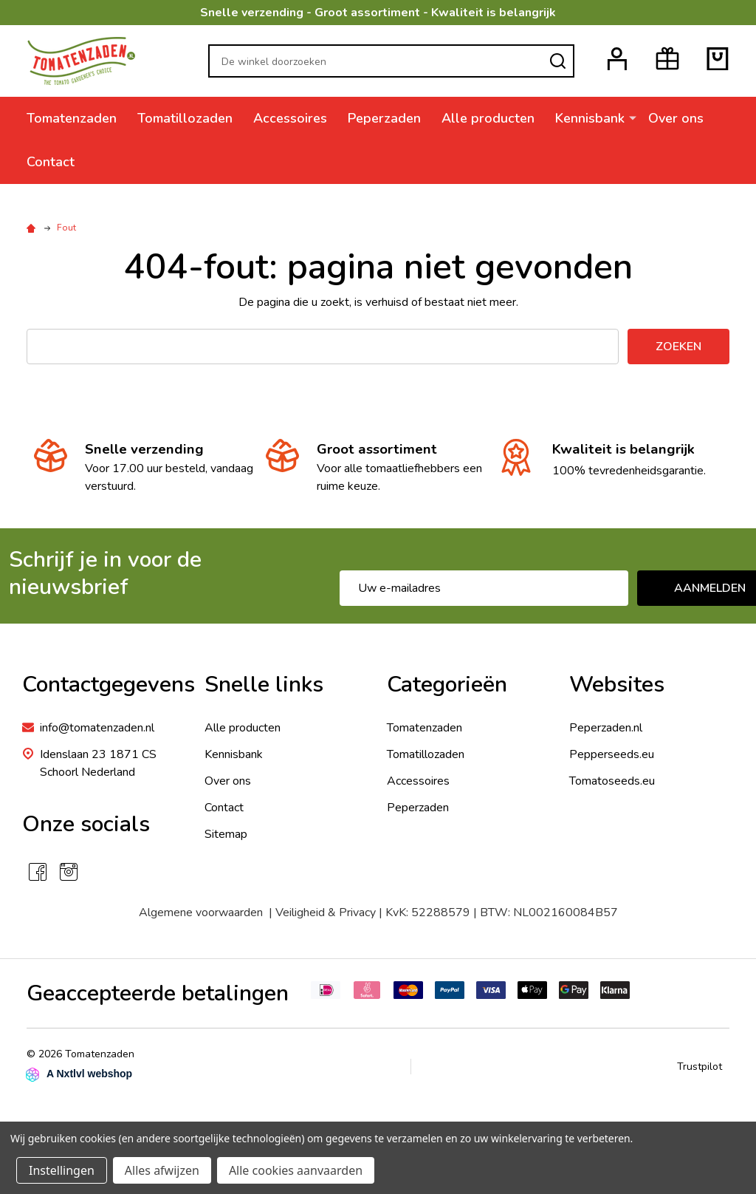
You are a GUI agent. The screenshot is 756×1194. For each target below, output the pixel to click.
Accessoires (290, 118)
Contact (51, 162)
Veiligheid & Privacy (325, 912)
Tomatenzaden (72, 118)
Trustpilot (699, 1067)
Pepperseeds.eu (611, 754)
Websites (616, 684)
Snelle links (264, 684)
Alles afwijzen (162, 1170)
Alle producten (488, 118)
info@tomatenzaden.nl (97, 728)
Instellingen (61, 1170)
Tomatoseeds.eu (612, 781)
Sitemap (226, 834)
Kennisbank (590, 118)
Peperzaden (384, 118)
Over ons (676, 118)
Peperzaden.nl (605, 728)
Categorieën (447, 684)
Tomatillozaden (185, 118)
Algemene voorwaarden (204, 912)
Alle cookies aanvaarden (295, 1170)
